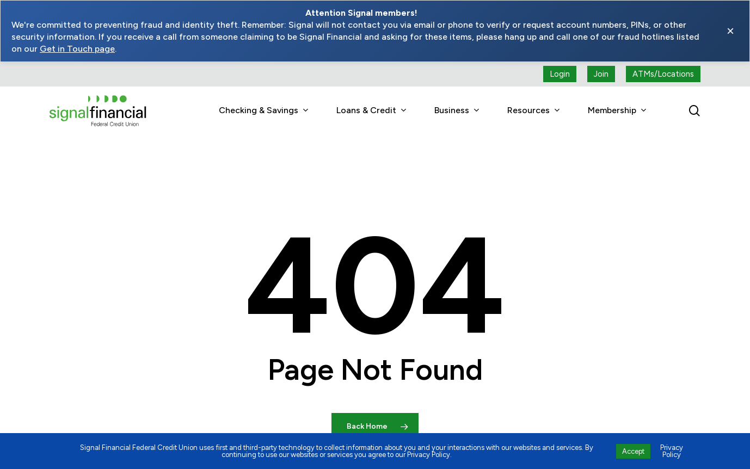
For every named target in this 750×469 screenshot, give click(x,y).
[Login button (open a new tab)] (559, 74)
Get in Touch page (77, 49)
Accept (633, 451)
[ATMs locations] (663, 74)
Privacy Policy (671, 451)
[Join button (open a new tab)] (601, 74)
